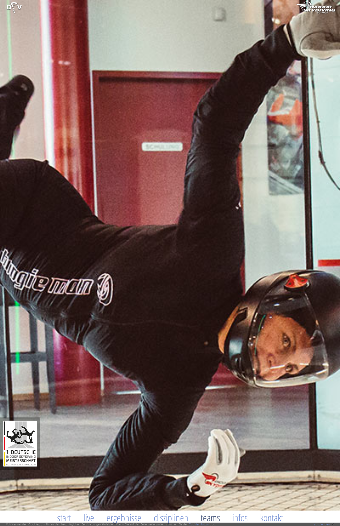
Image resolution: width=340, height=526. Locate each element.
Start (64, 517)
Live (88, 517)
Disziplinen (171, 517)
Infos (240, 517)
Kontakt (271, 517)
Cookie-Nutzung (200, 524)
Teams (210, 517)
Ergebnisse (124, 517)
